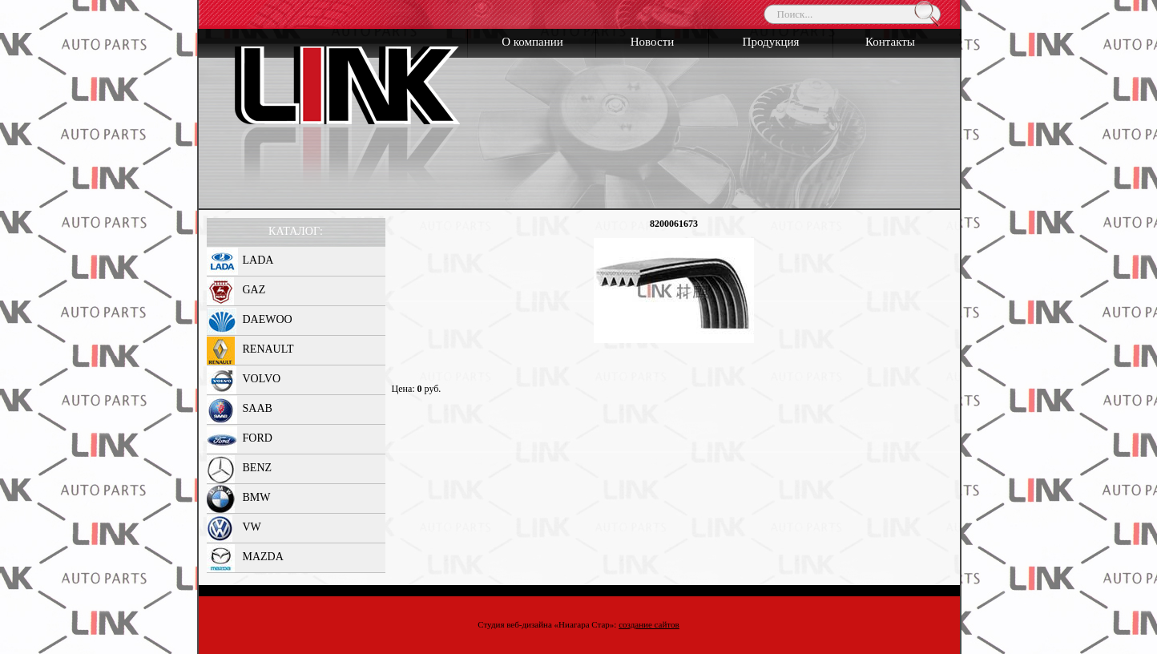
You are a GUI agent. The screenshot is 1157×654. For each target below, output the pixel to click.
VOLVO (262, 379)
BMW (257, 497)
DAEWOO (267, 319)
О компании (532, 41)
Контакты (890, 41)
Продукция (771, 41)
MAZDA (263, 557)
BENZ (257, 468)
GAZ (254, 290)
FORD (257, 438)
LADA (258, 260)
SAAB (257, 408)
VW (252, 527)
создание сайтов (649, 624)
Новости (652, 41)
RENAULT (268, 349)
